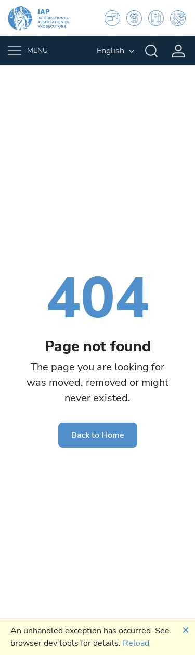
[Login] (178, 50)
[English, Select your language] (116, 50)
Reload (136, 643)
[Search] (151, 50)
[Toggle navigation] (29, 50)
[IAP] (45, 18)
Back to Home (97, 435)
